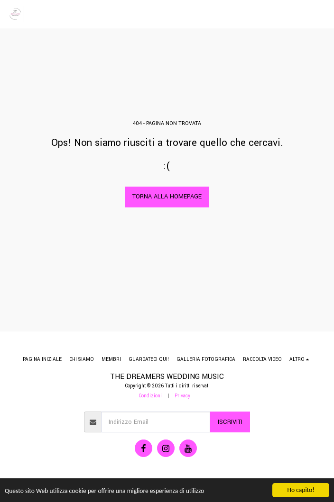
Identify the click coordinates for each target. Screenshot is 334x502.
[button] (321, 14)
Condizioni (150, 395)
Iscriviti (230, 422)
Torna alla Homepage (167, 196)
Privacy (182, 395)
